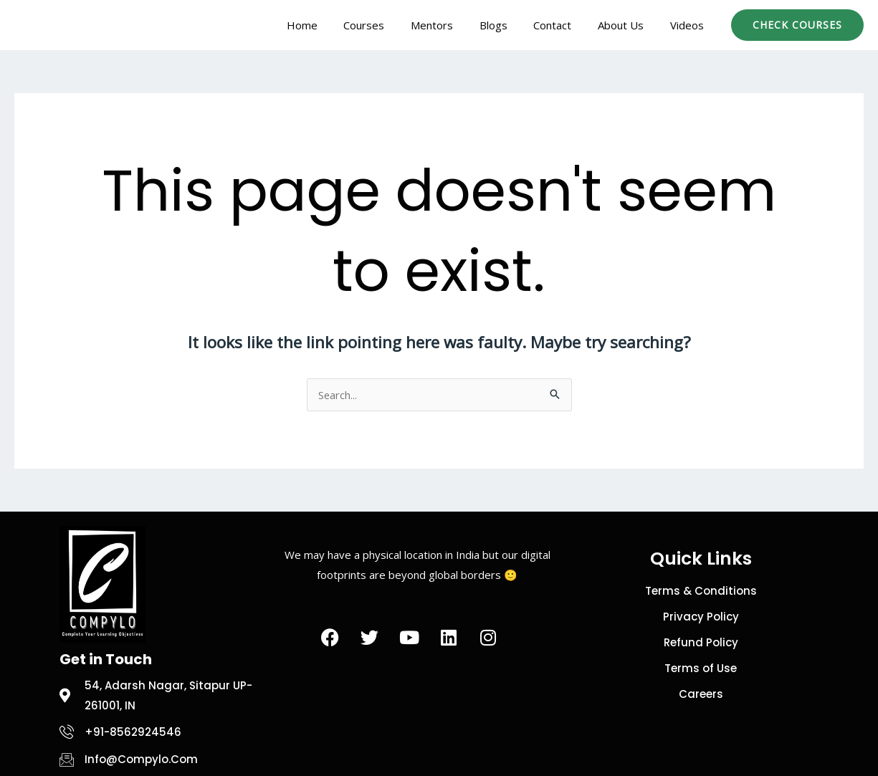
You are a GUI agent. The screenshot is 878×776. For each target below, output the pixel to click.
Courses (390, 25)
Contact (564, 25)
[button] (797, 25)
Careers (701, 693)
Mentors (453, 25)
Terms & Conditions (701, 590)
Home (333, 25)
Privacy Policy (701, 616)
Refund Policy (701, 642)
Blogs (510, 25)
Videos (689, 25)
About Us (628, 25)
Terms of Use (700, 668)
